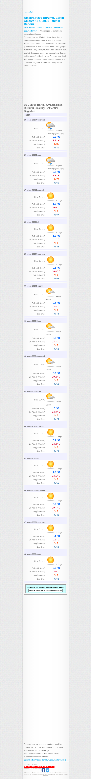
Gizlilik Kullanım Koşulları (32, 768)
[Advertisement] (45, 85)
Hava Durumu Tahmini (46, 5)
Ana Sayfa (45, 12)
